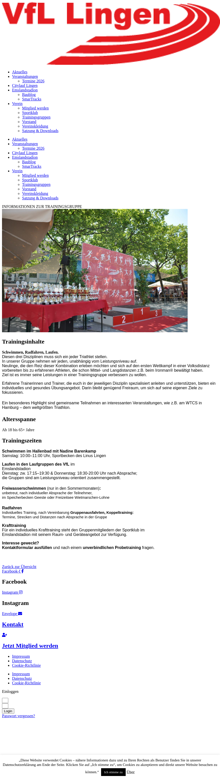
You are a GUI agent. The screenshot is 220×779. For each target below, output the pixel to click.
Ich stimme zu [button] (113, 772)
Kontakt (12, 624)
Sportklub (30, 112)
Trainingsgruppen (36, 117)
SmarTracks (31, 99)
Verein (17, 103)
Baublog (29, 94)
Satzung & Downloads (40, 131)
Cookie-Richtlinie (26, 665)
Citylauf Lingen (25, 85)
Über (131, 772)
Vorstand (29, 122)
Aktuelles (19, 72)
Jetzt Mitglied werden (30, 645)
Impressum (21, 656)
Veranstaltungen (25, 76)
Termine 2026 (33, 81)
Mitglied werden (35, 108)
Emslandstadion (25, 90)
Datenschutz (22, 661)
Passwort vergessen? (18, 716)
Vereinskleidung (35, 126)
